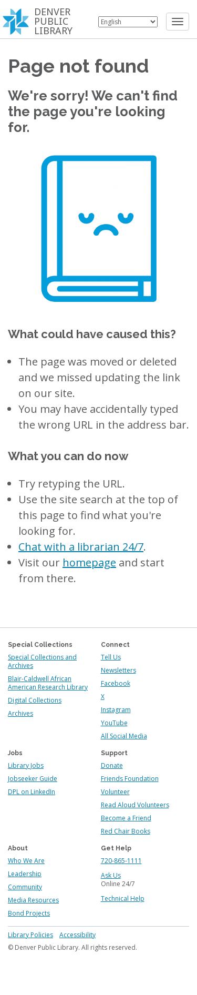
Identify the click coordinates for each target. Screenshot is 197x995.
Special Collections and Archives (42, 661)
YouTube (114, 722)
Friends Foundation (130, 778)
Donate (112, 765)
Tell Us (111, 657)
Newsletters (118, 670)
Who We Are (26, 860)
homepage (89, 562)
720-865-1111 (121, 860)
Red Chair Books (125, 831)
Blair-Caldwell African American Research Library (48, 683)
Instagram (116, 709)
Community (25, 886)
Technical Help (122, 898)
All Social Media (124, 736)
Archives (20, 713)
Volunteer (115, 791)
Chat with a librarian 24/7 (80, 547)
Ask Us (111, 875)
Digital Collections (34, 700)
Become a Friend (126, 818)
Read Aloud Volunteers (135, 804)
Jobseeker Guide (32, 778)
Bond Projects (29, 913)
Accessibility (77, 934)
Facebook (115, 683)
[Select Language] (128, 21)
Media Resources (33, 900)
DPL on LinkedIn (31, 791)
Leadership (25, 873)
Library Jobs (26, 765)
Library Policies (30, 934)
